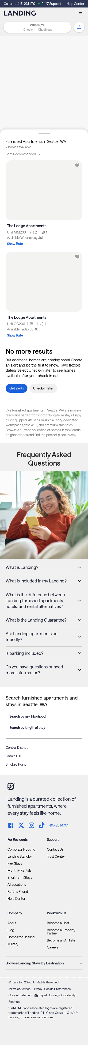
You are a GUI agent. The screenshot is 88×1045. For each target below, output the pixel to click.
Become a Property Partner (61, 931)
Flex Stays (15, 863)
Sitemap (14, 1002)
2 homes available (18, 147)
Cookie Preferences (57, 989)
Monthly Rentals (19, 870)
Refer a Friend (18, 891)
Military (13, 944)
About (12, 923)
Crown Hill (13, 756)
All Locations (17, 884)
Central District (17, 747)
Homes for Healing (21, 937)
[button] (37, 29)
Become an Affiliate (61, 940)
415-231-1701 (26, 4)
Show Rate (15, 244)
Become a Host (58, 923)
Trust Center (56, 856)
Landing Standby (20, 856)
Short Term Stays (20, 877)
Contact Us (55, 849)
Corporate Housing (21, 849)
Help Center (75, 4)
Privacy (37, 989)
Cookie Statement (20, 995)
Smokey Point (16, 764)
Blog (11, 930)
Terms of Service (19, 989)
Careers (52, 947)
